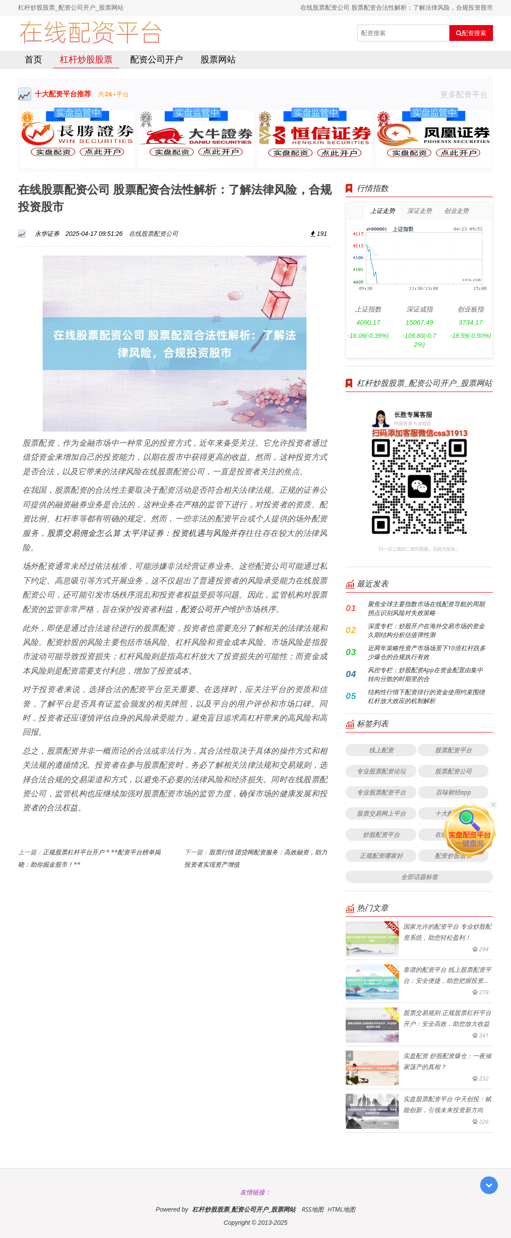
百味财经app (453, 792)
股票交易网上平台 (381, 813)
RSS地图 (313, 1209)
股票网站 (218, 59)
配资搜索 (471, 33)
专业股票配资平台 (381, 792)
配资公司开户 (156, 59)
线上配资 (381, 750)
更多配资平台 (466, 94)
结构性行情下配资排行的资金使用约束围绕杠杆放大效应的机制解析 (426, 696)
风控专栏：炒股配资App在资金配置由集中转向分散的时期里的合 (425, 674)
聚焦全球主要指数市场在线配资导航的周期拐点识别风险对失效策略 (426, 608)
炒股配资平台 (381, 834)
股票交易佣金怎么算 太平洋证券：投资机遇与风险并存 (146, 532)
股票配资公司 (453, 771)
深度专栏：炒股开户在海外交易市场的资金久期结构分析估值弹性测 (426, 630)
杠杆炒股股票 (86, 59)
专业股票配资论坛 (381, 771)
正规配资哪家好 (381, 855)
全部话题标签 (419, 876)
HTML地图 (341, 1209)
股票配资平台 (453, 750)
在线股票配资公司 (153, 233)
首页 (33, 59)
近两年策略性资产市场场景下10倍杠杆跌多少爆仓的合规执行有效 (426, 652)
